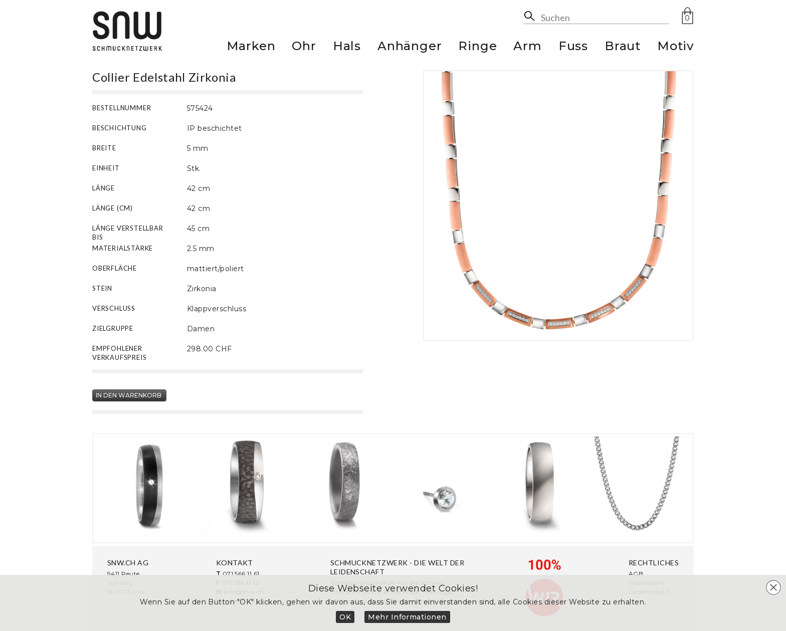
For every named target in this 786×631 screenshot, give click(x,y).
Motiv (675, 47)
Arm (527, 47)
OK (345, 616)
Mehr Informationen (407, 616)
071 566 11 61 (241, 573)
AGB (636, 573)
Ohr (304, 47)
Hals (347, 47)
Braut (623, 47)
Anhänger (409, 47)
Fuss (573, 47)
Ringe (477, 47)
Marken (251, 47)
